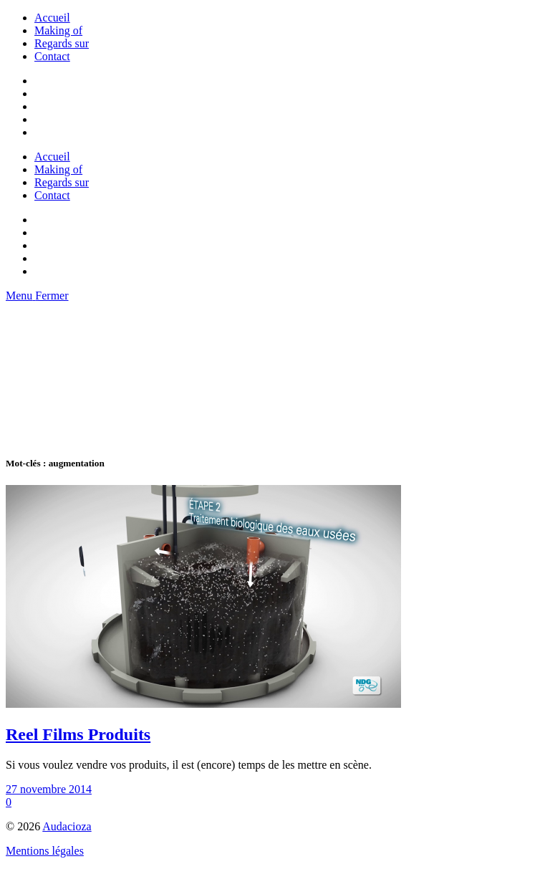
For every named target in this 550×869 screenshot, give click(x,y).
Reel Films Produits (78, 734)
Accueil (52, 17)
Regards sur (61, 43)
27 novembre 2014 (49, 789)
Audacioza (66, 826)
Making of (58, 30)
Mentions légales (45, 851)
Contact (52, 56)
